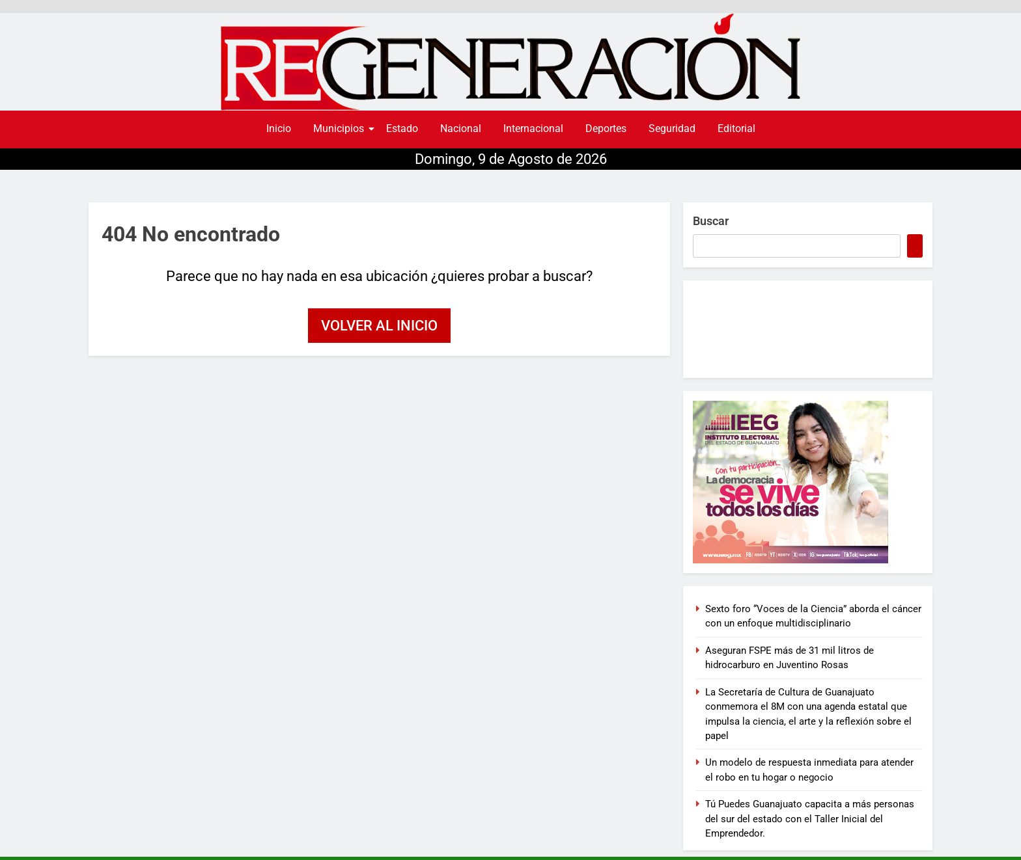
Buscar (711, 221)
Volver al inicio (379, 325)
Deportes (605, 128)
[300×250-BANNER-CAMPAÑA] (808, 482)
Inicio (278, 128)
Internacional (533, 128)
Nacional (460, 128)
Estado (402, 128)
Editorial (736, 128)
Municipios (341, 128)
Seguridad (672, 128)
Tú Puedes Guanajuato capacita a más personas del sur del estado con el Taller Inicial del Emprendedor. (809, 818)
